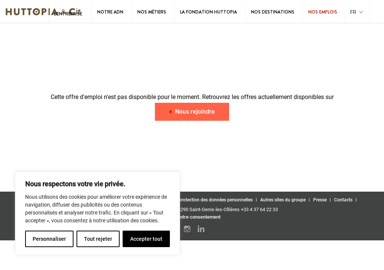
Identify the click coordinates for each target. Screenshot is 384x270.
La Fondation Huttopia (208, 12)
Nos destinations (272, 12)
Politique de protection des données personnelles (203, 199)
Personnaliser (49, 239)
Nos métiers (151, 12)
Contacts (343, 199)
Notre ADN (110, 12)
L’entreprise (68, 13)
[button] (357, 12)
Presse (320, 199)
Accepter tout (146, 239)
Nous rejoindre (192, 111)
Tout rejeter (98, 239)
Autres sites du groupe (283, 199)
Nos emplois (322, 12)
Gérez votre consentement (192, 217)
